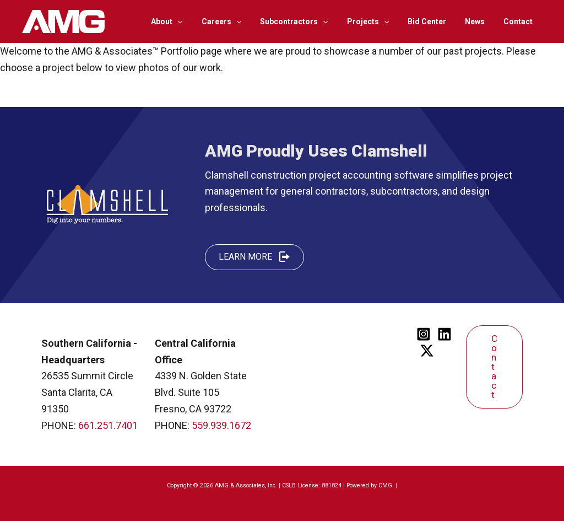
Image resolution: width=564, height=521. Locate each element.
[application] (199, 21)
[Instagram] (423, 334)
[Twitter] (427, 350)
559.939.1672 (221, 425)
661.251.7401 (108, 425)
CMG (386, 485)
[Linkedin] (444, 334)
